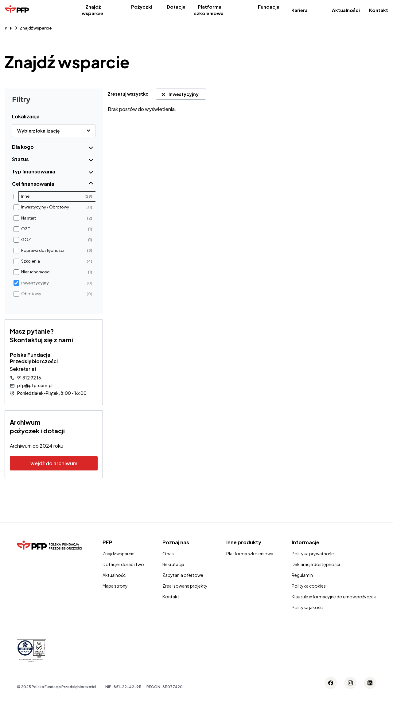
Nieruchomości (35, 272)
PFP (9, 28)
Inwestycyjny (35, 283)
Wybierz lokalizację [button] (38, 130)
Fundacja (268, 7)
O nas (168, 553)
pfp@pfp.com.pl (35, 385)
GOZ (26, 239)
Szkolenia (30, 261)
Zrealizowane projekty (185, 586)
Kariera (299, 10)
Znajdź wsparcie (92, 10)
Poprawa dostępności (42, 250)
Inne (25, 196)
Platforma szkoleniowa (209, 10)
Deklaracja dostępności (316, 564)
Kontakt (378, 10)
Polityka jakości (308, 607)
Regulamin (302, 575)
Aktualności (346, 10)
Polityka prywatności (313, 553)
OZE (25, 229)
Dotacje (176, 7)
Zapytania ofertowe (182, 575)
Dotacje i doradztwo (123, 564)
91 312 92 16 (29, 377)
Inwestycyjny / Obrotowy (45, 207)
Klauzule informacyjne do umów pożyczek (334, 596)
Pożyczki (141, 7)
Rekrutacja (173, 564)
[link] (131, 94)
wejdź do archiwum (53, 463)
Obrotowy (31, 294)
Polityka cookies (309, 586)
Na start (28, 218)
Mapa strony (115, 586)
